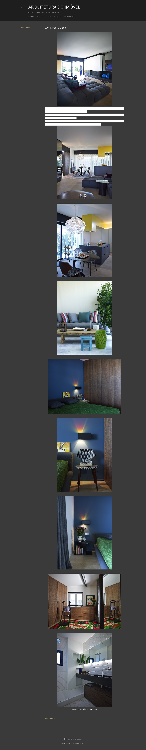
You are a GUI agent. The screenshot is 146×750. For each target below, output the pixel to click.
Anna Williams (80, 743)
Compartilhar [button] (25, 28)
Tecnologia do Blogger (73, 739)
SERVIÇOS (70, 16)
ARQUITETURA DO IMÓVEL (54, 7)
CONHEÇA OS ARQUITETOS (55, 16)
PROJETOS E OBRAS (36, 16)
